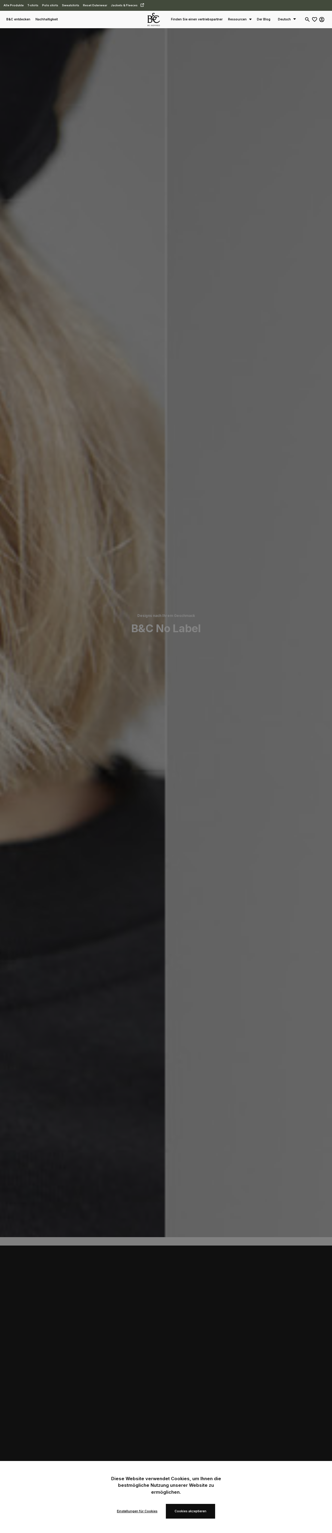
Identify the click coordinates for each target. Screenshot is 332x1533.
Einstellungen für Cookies (137, 1511)
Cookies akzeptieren (190, 1511)
